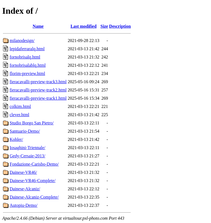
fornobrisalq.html (25, 57)
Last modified (84, 26)
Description (120, 26)
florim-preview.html (27, 73)
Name (38, 26)
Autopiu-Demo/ (23, 205)
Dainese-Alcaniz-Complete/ (34, 197)
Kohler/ (16, 139)
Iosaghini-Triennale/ (27, 147)
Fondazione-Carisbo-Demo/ (34, 164)
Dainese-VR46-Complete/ (32, 180)
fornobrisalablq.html (28, 65)
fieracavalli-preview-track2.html (38, 90)
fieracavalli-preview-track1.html (38, 98)
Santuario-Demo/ (25, 131)
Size (104, 26)
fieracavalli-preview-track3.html (38, 81)
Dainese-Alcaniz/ (25, 188)
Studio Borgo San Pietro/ (32, 123)
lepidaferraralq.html (27, 48)
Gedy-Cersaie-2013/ (27, 156)
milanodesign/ (22, 40)
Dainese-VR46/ (23, 172)
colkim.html (20, 106)
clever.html (19, 114)
